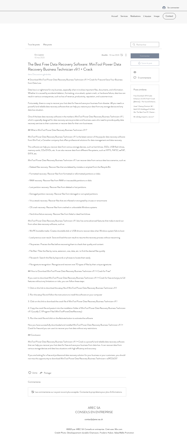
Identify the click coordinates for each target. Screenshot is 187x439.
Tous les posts (34, 44)
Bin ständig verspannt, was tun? (144, 116)
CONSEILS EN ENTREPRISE (94, 412)
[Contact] (169, 16)
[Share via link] (45, 372)
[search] (145, 44)
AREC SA (94, 408)
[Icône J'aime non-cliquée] (30, 372)
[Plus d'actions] (124, 55)
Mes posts (47, 44)
